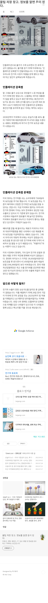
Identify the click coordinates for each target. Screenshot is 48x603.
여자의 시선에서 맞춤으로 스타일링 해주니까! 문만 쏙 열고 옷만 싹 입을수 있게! (17, 383)
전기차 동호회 (11, 396)
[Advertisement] (24, 72)
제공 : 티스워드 (39, 459)
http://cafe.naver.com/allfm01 (17, 393)
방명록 (21, 11)
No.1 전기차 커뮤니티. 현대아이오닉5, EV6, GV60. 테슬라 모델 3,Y (22, 400)
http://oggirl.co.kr (12, 376)
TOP (43, 595)
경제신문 (18, 476)
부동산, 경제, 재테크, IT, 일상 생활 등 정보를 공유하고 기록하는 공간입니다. (19, 565)
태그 (12, 11)
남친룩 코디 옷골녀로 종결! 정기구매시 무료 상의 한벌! (16, 379)
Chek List (9, 476)
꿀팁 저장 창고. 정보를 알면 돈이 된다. (18, 560)
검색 (38, 4)
